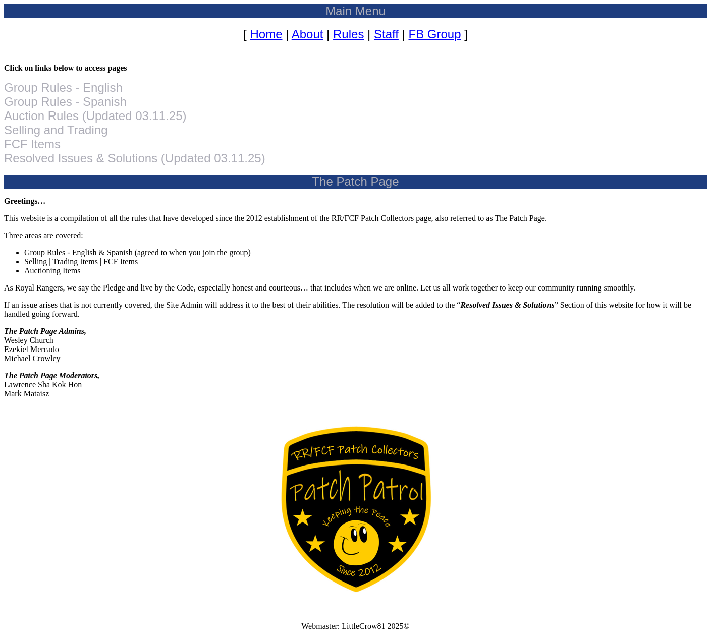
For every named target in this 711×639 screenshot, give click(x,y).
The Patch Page (355, 181)
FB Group (434, 34)
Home (266, 34)
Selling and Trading (55, 130)
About (307, 34)
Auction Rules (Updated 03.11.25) (95, 116)
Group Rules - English (63, 87)
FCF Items (32, 144)
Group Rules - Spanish (65, 101)
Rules (348, 34)
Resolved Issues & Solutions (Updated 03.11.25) (134, 158)
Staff (386, 34)
